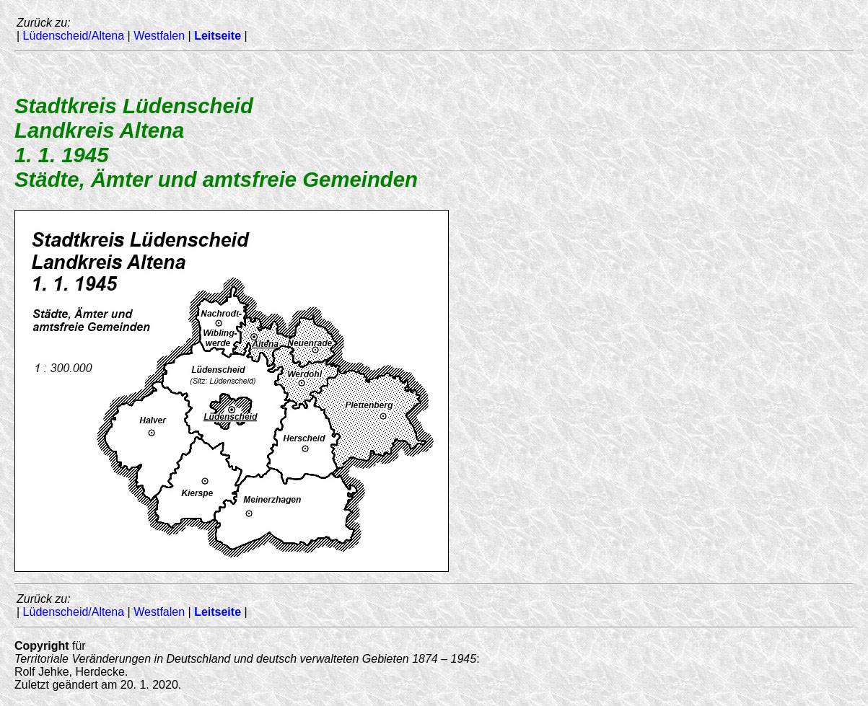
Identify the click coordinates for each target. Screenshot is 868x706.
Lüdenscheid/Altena (74, 36)
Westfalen (159, 36)
